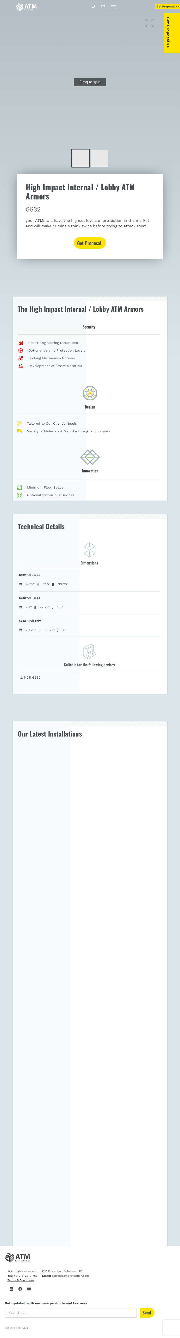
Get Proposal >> (176, 33)
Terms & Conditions (20, 1280)
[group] (90, 82)
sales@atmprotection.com (70, 1275)
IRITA (21, 1328)
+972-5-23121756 (25, 1275)
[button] (113, 6)
